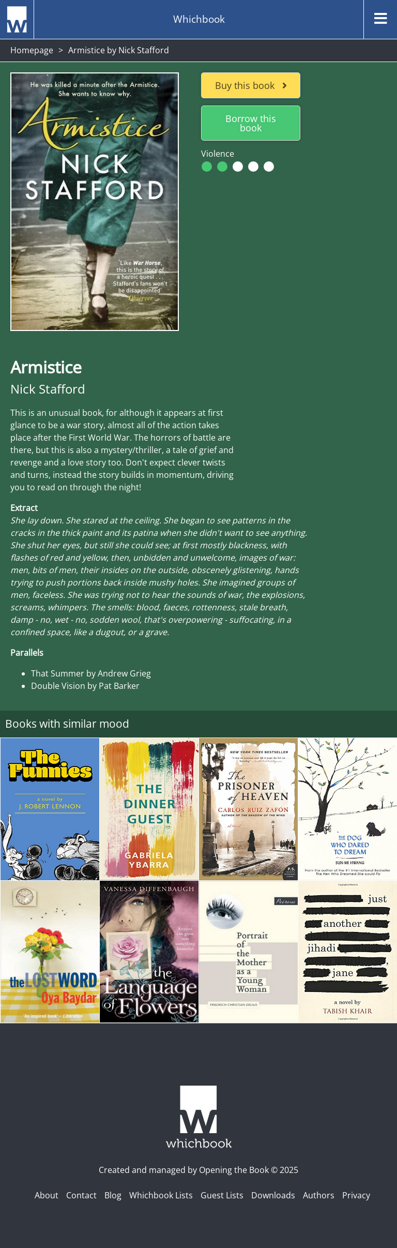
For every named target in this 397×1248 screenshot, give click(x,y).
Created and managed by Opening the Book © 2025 (198, 1170)
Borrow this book (250, 123)
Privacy (356, 1195)
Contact (81, 1195)
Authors (318, 1195)
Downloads (273, 1195)
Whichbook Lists (161, 1195)
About (46, 1195)
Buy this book (251, 85)
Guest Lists (222, 1195)
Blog (112, 1195)
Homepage (31, 50)
